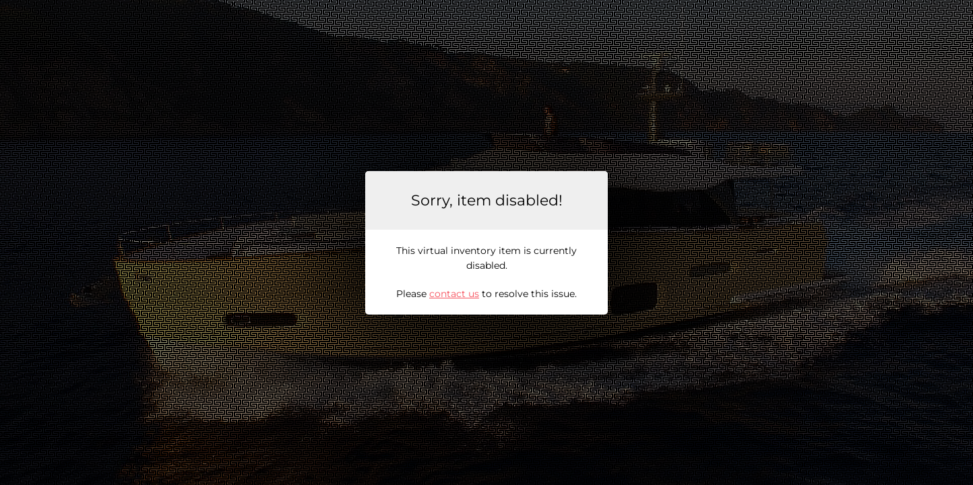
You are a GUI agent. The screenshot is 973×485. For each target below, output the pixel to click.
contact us (454, 294)
